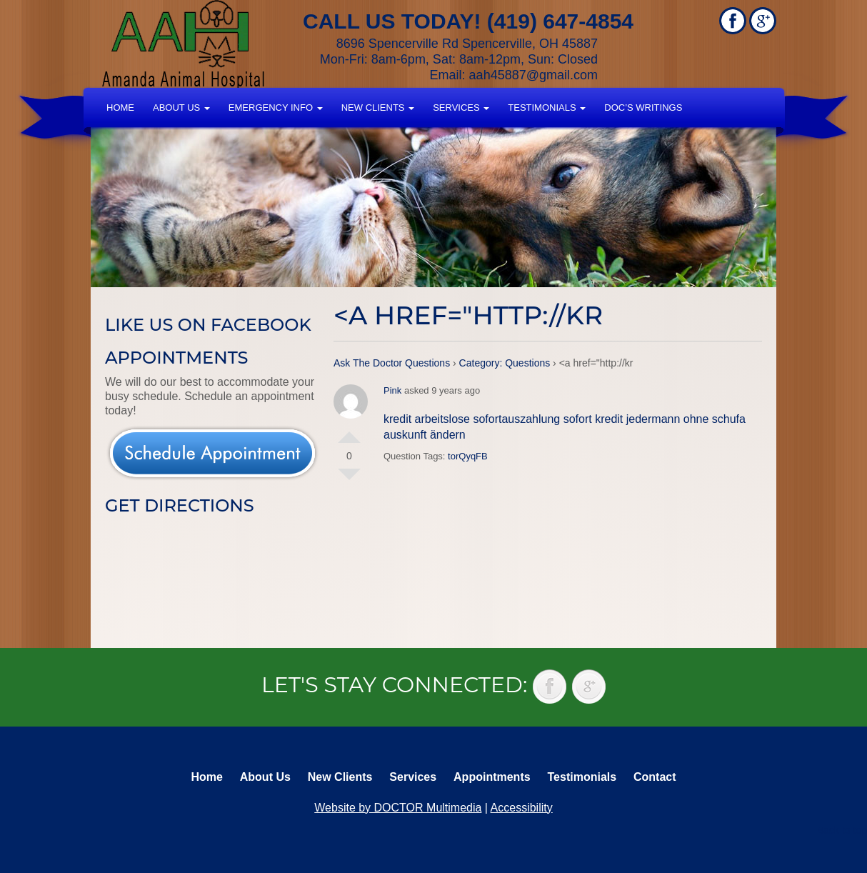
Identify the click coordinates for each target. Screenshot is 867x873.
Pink (392, 390)
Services (461, 107)
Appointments (492, 777)
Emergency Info (276, 107)
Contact (654, 777)
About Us (181, 107)
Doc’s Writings (643, 107)
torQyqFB (468, 456)
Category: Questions (505, 363)
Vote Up (349, 431)
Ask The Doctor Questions (392, 363)
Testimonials (547, 107)
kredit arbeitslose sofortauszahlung (472, 419)
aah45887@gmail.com (533, 75)
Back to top (842, 830)
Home (120, 107)
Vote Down (349, 480)
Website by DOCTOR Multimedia (397, 808)
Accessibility (522, 808)
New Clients (377, 107)
